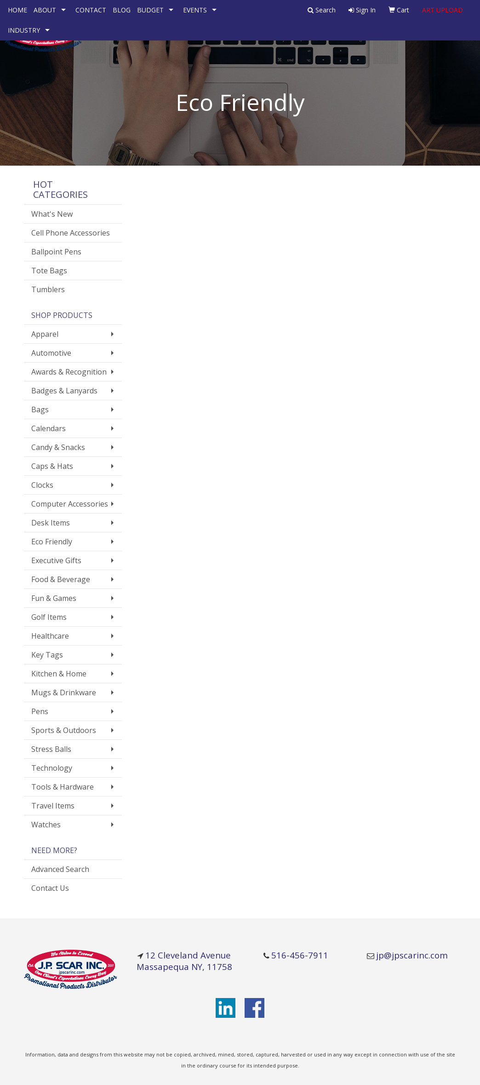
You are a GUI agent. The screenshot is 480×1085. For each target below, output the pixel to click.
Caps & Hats (52, 466)
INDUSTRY (24, 30)
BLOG (122, 10)
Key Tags (47, 655)
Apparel (44, 334)
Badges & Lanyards (64, 391)
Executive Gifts (56, 560)
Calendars (48, 428)
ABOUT (45, 10)
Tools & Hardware (62, 787)
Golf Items (49, 617)
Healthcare (50, 636)
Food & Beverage (60, 579)
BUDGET (150, 10)
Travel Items (52, 806)
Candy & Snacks (58, 447)
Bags (40, 409)
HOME (17, 10)
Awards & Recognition (69, 372)
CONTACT (90, 10)
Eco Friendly (51, 542)
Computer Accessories (69, 504)
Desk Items (50, 523)
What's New (52, 214)
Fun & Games (53, 598)
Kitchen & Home (58, 674)
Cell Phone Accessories (70, 233)
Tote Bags (49, 270)
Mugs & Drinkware (63, 692)
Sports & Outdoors (63, 730)
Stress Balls (51, 749)
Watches (46, 825)
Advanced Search (60, 869)
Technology (51, 768)
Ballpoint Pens (56, 252)
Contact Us (50, 888)
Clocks (42, 485)
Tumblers (48, 289)
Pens (39, 711)
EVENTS (195, 10)
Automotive (51, 353)
